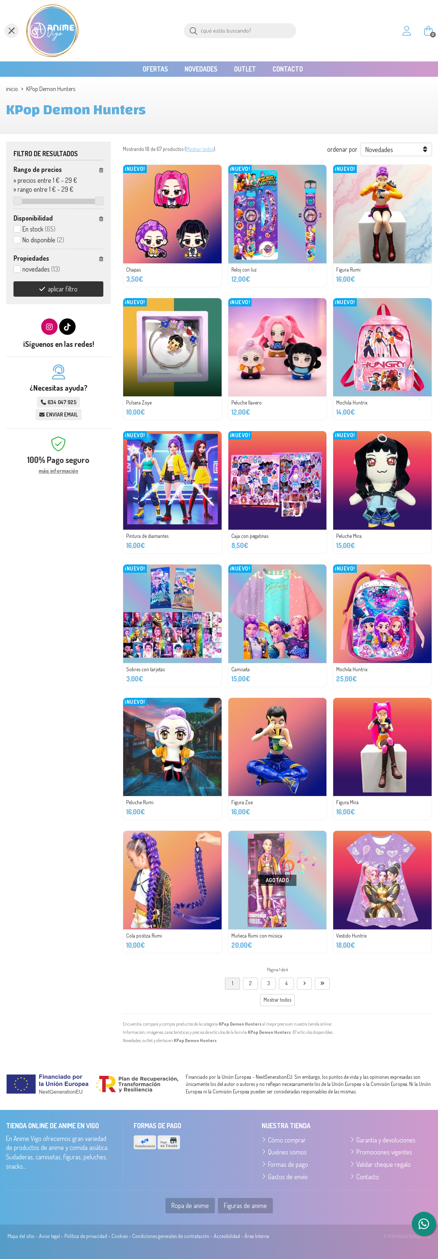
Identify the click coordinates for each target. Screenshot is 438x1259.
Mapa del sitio (20, 1236)
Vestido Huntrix (351, 935)
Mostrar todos (200, 149)
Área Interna (256, 1236)
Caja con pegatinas (249, 536)
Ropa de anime (190, 1205)
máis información (58, 471)
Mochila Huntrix (352, 402)
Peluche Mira (349, 536)
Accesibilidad (227, 1236)
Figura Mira (347, 802)
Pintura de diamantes (147, 536)
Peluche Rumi (139, 802)
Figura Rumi (348, 269)
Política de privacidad (85, 1236)
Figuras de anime (245, 1205)
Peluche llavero (246, 402)
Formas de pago (288, 1164)
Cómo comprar (287, 1140)
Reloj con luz (244, 269)
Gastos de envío (288, 1176)
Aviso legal (49, 1236)
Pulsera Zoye (139, 402)
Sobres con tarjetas (145, 669)
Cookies (120, 1236)
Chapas (133, 269)
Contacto (367, 1176)
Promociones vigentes (384, 1152)
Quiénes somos (287, 1152)
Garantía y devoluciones (386, 1140)
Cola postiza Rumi (144, 935)
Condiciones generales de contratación (170, 1236)
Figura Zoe (242, 802)
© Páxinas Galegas (407, 1236)
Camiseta (240, 669)
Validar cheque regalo (383, 1164)
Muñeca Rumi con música (256, 935)
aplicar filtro (62, 289)
